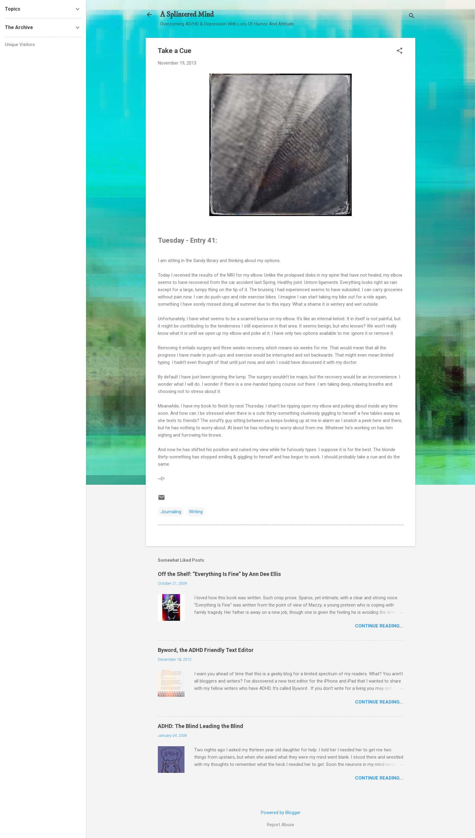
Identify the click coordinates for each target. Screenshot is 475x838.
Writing (196, 511)
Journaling (171, 511)
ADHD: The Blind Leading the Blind (200, 726)
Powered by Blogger (281, 812)
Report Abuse (280, 824)
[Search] (411, 16)
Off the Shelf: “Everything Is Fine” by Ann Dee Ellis (219, 574)
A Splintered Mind (187, 14)
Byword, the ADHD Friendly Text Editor (206, 650)
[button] (399, 51)
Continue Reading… (379, 626)
